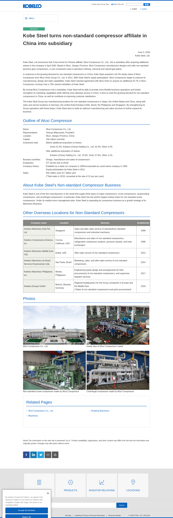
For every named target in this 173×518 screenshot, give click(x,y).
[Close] (48, 501)
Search (121, 505)
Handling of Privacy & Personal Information (90, 515)
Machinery (33, 416)
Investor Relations (102, 490)
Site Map (68, 515)
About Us (39, 490)
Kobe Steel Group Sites (101, 4)
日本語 (134, 9)
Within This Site (118, 4)
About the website (114, 515)
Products (70, 490)
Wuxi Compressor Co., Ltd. (41, 411)
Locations (133, 490)
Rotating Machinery (100, 411)
